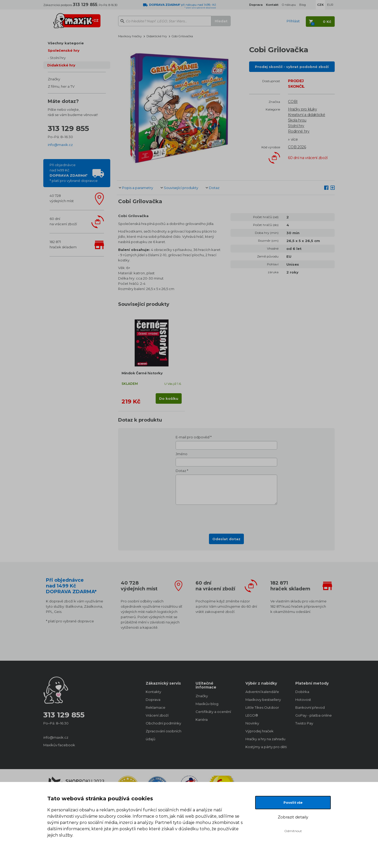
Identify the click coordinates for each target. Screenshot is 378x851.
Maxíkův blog (207, 704)
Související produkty (181, 188)
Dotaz (214, 188)
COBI (293, 101)
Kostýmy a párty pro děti (265, 747)
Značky (54, 79)
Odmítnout (293, 831)
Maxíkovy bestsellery (263, 699)
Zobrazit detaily (293, 817)
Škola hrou (297, 120)
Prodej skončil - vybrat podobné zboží (292, 67)
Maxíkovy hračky (130, 36)
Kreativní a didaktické (306, 114)
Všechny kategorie (66, 43)
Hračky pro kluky (302, 109)
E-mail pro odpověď (192, 437)
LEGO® (251, 715)
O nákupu (289, 5)
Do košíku (168, 398)
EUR (330, 5)
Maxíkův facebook (59, 745)
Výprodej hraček (259, 731)
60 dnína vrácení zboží (63, 221)
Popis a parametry (137, 188)
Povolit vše (293, 803)
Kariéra (202, 719)
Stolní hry (58, 58)
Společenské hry (64, 50)
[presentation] (226, 517)
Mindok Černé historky (142, 373)
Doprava (153, 699)
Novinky (252, 723)
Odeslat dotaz (226, 539)
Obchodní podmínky (163, 723)
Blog (302, 5)
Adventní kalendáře (262, 692)
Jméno (181, 454)
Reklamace (155, 707)
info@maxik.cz (60, 145)
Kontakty (153, 692)
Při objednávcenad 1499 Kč (74, 173)
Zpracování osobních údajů (163, 735)
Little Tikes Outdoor (262, 707)
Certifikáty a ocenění (213, 712)
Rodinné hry (298, 131)
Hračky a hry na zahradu (265, 739)
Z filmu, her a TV (61, 86)
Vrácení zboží (157, 715)
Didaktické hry (61, 65)
